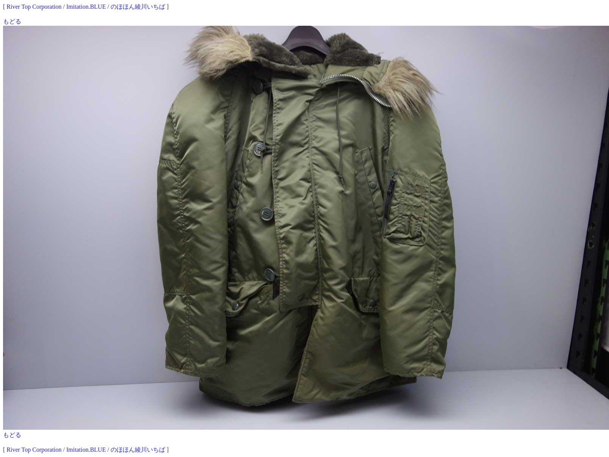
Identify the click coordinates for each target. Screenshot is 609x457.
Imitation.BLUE (86, 6)
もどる (12, 21)
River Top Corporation (33, 6)
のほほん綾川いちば (138, 6)
